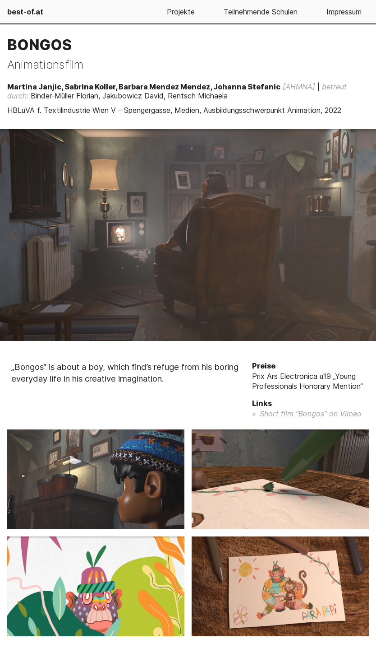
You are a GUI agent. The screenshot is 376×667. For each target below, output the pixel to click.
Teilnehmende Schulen (261, 11)
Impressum (344, 11)
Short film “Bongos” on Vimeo (311, 413)
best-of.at (25, 11)
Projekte (181, 11)
